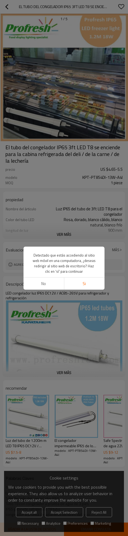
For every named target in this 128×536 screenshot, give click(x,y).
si (84, 284)
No (43, 284)
